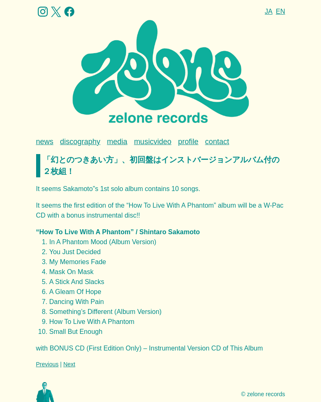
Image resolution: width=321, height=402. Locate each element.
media (117, 141)
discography (80, 141)
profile (188, 141)
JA (269, 11)
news (45, 141)
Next (69, 364)
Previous (47, 364)
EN (280, 11)
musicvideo (153, 141)
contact (217, 141)
